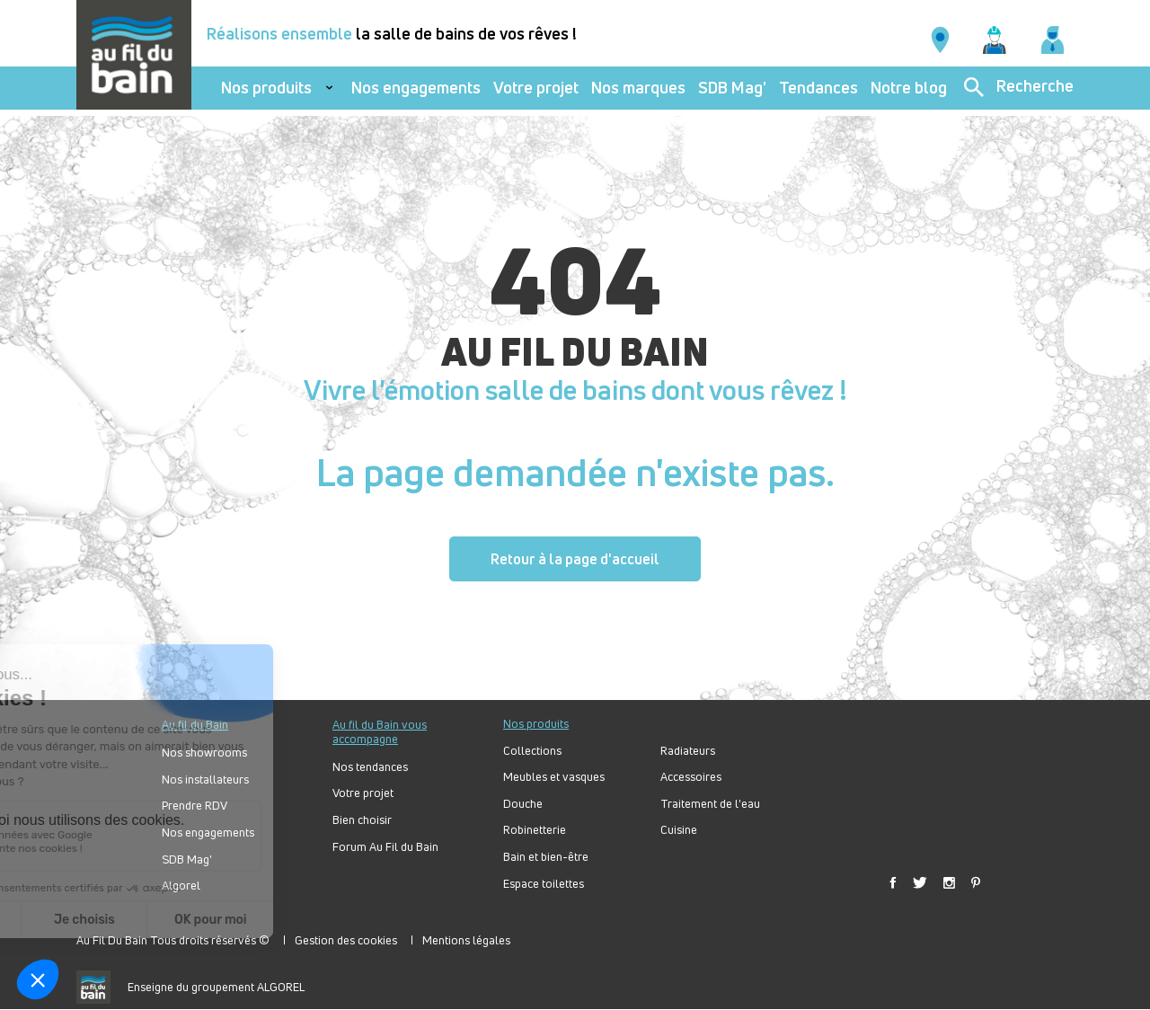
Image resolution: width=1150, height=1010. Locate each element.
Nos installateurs (205, 779)
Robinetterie (534, 830)
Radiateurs (687, 751)
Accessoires (690, 777)
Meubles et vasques (554, 777)
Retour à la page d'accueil (575, 559)
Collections (532, 751)
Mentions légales (466, 940)
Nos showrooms (204, 752)
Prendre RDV (194, 805)
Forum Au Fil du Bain (385, 847)
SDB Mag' (732, 87)
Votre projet (536, 87)
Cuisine (678, 830)
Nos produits (266, 87)
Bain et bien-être (545, 857)
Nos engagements (416, 87)
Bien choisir (362, 820)
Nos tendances (370, 767)
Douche (523, 804)
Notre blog (909, 87)
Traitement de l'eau (710, 804)
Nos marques (638, 87)
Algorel (181, 885)
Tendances (818, 87)
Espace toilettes (543, 884)
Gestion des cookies (346, 940)
